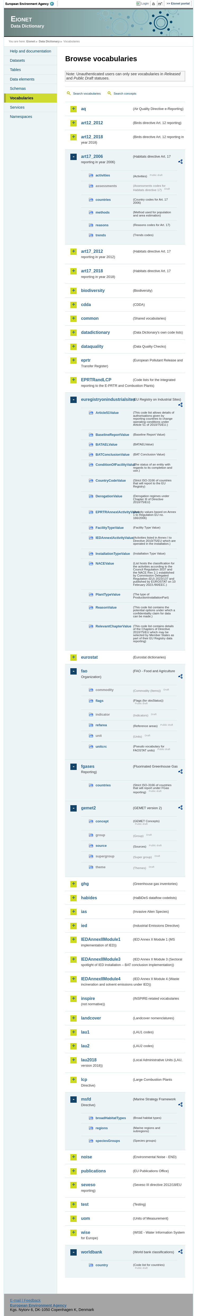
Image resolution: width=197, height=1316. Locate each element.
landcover (91, 1018)
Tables (15, 70)
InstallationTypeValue (112, 554)
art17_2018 (92, 271)
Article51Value (107, 413)
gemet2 (88, 808)
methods (102, 212)
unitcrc (101, 746)
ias (84, 911)
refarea (101, 725)
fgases (87, 766)
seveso (88, 1184)
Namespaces (21, 116)
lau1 (85, 1032)
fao (84, 671)
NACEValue (104, 563)
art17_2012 (92, 251)
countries (103, 200)
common (90, 318)
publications (93, 1171)
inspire (88, 998)
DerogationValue (108, 496)
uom (85, 1218)
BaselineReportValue (112, 435)
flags (99, 701)
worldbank (91, 1252)
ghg (85, 883)
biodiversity (93, 290)
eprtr (85, 360)
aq (83, 109)
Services (17, 107)
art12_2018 (92, 137)
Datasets (17, 60)
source (101, 846)
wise (85, 1232)
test (84, 1204)
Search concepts (125, 93)
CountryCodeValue (110, 480)
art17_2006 (92, 156)
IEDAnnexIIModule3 (100, 959)
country (101, 1265)
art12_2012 (92, 123)
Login (145, 3)
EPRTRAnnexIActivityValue (113, 512)
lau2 (85, 1046)
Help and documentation (30, 51)
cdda (86, 304)
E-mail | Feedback (25, 1300)
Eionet (30, 41)
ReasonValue (106, 607)
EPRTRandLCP (96, 380)
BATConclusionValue (112, 455)
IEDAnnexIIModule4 (100, 979)
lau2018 (89, 1060)
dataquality (92, 346)
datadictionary (95, 332)
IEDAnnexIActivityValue (113, 538)
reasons (101, 225)
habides (89, 898)
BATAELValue (106, 444)
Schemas (18, 88)
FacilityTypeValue (109, 528)
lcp (84, 1079)
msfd (86, 1099)
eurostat (89, 657)
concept (101, 821)
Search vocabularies (86, 93)
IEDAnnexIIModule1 (100, 939)
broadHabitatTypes (110, 1118)
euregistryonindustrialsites (106, 399)
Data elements (22, 79)
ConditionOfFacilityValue (113, 465)
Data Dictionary (49, 41)
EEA (31, 3)
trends (100, 235)
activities (102, 175)
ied (84, 925)
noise (86, 1157)
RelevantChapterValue (113, 626)
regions (101, 1128)
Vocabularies (21, 98)
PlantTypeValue (107, 594)
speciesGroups (107, 1141)
